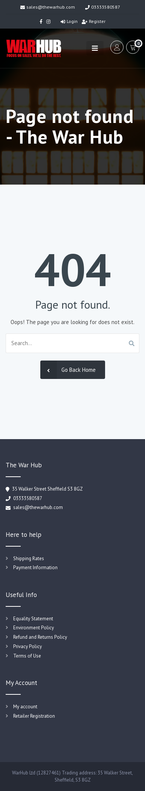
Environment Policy (33, 627)
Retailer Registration (34, 716)
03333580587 (102, 7)
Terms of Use (27, 656)
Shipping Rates (28, 558)
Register (93, 21)
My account (25, 706)
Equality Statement (33, 618)
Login (69, 21)
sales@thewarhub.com (47, 7)
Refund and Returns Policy (40, 637)
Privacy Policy (27, 646)
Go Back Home (68, 370)
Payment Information (35, 567)
